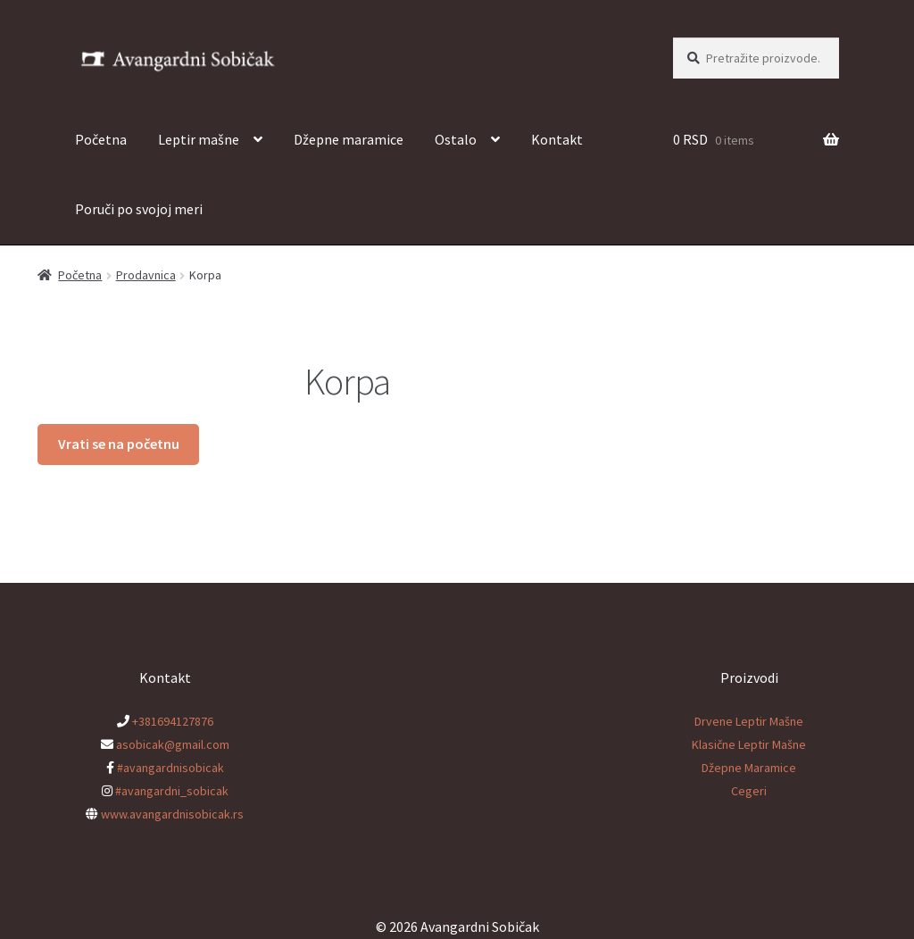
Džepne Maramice (749, 768)
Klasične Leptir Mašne (749, 744)
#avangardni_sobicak (171, 791)
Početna (101, 139)
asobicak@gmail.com (172, 744)
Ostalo (456, 139)
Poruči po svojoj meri (139, 209)
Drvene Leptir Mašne (748, 721)
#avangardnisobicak (170, 768)
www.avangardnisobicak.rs (172, 814)
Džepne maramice (348, 139)
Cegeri (749, 791)
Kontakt (557, 139)
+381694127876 (172, 721)
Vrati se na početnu (118, 444)
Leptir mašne (198, 139)
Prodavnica (146, 275)
